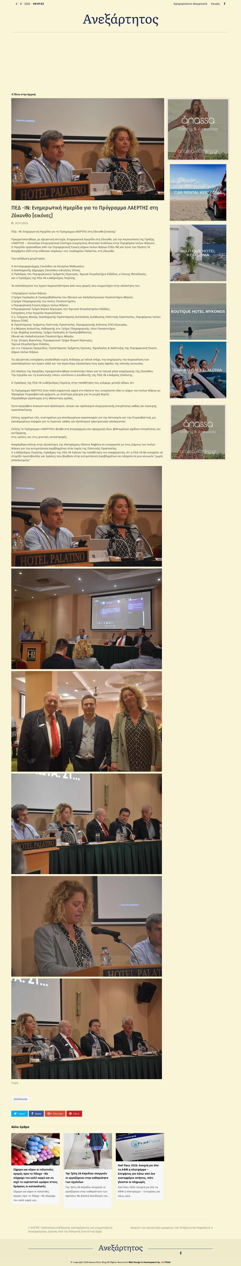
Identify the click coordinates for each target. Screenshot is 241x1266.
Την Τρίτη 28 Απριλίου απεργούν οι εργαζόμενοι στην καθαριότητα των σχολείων (87, 1178)
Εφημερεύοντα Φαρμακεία (190, 3)
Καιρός (215, 3)
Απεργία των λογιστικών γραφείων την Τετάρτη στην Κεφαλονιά (171, 1227)
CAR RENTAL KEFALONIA (198, 192)
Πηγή (14, 1083)
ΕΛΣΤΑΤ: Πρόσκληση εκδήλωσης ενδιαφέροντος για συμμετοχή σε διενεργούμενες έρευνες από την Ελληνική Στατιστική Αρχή (70, 1229)
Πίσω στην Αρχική (23, 94)
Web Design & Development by (149, 1262)
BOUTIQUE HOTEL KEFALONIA (198, 253)
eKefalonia (20, 1099)
